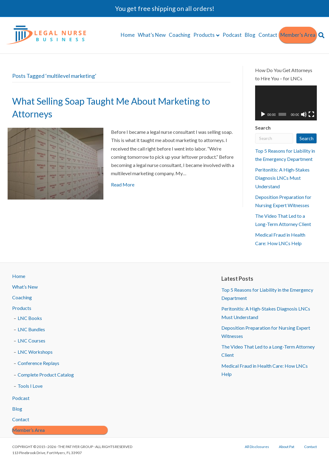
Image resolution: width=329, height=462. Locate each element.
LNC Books (30, 318)
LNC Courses (31, 340)
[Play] (263, 114)
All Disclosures (257, 446)
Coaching (179, 35)
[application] (286, 102)
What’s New (152, 35)
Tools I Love (30, 386)
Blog (250, 35)
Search (263, 127)
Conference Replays (38, 363)
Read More (122, 184)
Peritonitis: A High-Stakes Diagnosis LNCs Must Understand (282, 178)
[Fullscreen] (311, 114)
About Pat (286, 446)
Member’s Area (297, 35)
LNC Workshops (35, 352)
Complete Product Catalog (46, 374)
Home (128, 35)
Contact (267, 35)
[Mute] (304, 114)
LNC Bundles (31, 329)
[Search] (320, 35)
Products (204, 35)
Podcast (232, 35)
